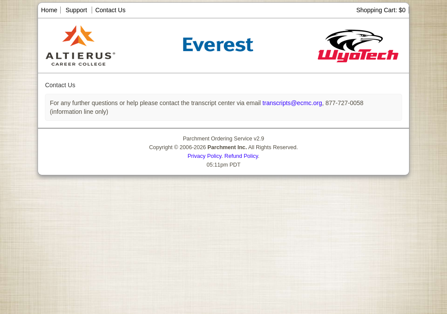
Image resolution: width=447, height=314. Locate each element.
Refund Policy (241, 156)
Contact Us (110, 10)
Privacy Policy (204, 156)
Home (49, 10)
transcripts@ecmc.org (291, 102)
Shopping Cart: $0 (381, 10)
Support (76, 10)
